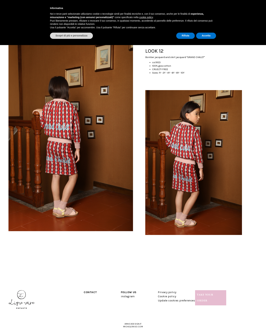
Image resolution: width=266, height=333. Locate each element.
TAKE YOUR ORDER (205, 297)
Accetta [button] (206, 35)
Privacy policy (167, 292)
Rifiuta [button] (185, 35)
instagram (128, 296)
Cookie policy (167, 296)
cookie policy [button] (146, 17)
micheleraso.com (133, 326)
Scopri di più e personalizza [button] (71, 35)
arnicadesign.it (133, 324)
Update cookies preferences (176, 300)
